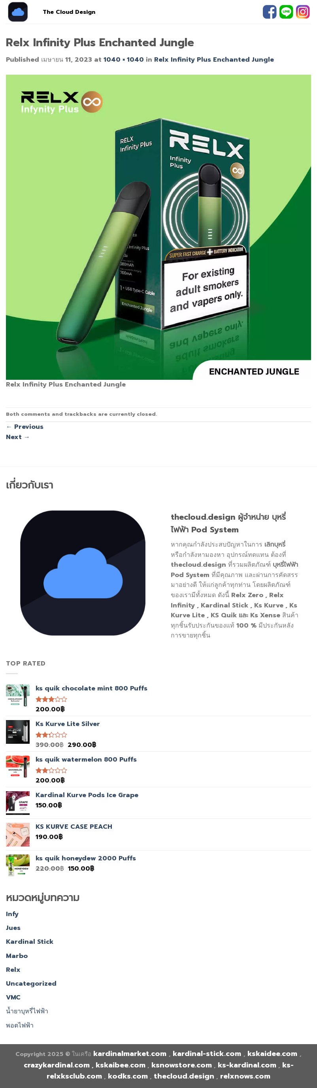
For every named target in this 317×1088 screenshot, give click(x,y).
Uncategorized (31, 983)
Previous (24, 427)
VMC (13, 997)
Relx (13, 970)
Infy (12, 914)
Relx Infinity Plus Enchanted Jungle (214, 59)
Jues (13, 928)
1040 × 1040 (124, 59)
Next (18, 437)
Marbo (17, 956)
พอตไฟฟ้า (20, 1025)
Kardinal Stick (29, 942)
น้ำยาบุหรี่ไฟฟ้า (27, 1011)
